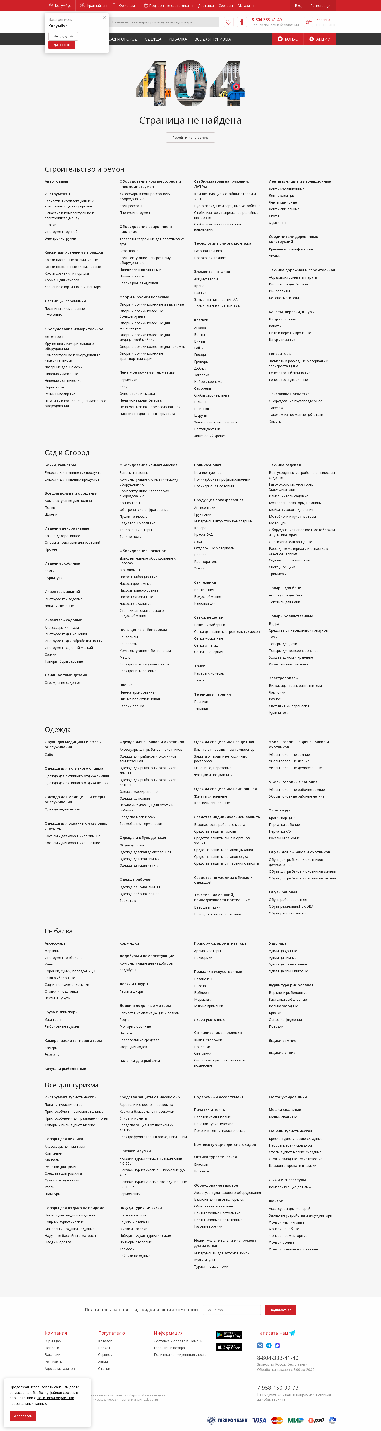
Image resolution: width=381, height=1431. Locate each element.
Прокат (104, 1347)
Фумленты (277, 222)
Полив (50, 507)
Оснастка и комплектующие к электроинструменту (69, 215)
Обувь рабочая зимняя (288, 913)
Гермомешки (130, 1193)
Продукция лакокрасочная (219, 499)
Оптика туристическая (215, 1156)
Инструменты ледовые (64, 599)
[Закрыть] (104, 17)
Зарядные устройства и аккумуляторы (300, 1215)
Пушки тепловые (133, 516)
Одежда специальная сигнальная (225, 788)
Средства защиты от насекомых (150, 1097)
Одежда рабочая (135, 879)
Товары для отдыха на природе (74, 1207)
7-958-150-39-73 (278, 1387)
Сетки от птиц (206, 645)
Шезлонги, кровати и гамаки (292, 1165)
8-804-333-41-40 (278, 1357)
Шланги (51, 514)
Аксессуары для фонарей (289, 1208)
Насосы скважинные (136, 597)
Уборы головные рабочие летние (297, 796)
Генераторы (280, 353)
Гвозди (200, 354)
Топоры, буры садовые (64, 661)
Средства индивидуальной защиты (227, 816)
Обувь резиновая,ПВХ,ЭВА (291, 906)
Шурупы (200, 415)
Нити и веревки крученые (290, 332)
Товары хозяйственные (291, 615)
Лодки (125, 1019)
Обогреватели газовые (213, 1206)
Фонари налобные (284, 1228)
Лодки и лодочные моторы (145, 1005)
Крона (199, 286)
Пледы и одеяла (58, 1242)
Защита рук (280, 810)
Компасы (201, 1171)
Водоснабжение (207, 596)
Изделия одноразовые (213, 768)
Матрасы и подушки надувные (70, 1228)
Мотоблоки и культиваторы (292, 516)
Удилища (277, 943)
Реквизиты (53, 1361)
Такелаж (276, 407)
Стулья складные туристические (295, 1158)
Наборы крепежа (208, 381)
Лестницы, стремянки (65, 300)
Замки (50, 571)
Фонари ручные (281, 1242)
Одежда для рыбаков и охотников (152, 741)
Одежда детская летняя (139, 865)
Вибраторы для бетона (288, 284)
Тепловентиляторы (136, 529)
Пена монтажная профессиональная (150, 407)
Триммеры (277, 573)
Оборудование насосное (143, 550)
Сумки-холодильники (62, 1180)
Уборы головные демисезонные (295, 768)
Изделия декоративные (67, 528)
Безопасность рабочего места (219, 824)
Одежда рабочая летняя (140, 893)
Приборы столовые (136, 1242)
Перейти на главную (190, 137)
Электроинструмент (61, 238)
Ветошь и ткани (207, 907)
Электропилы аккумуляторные (145, 664)
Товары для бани (285, 587)
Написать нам (272, 1333)
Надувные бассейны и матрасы (70, 1235)
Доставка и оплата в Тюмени (178, 1341)
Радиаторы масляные (137, 523)
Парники (201, 701)
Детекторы (54, 336)
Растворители (206, 561)
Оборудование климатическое (149, 464)
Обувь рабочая (283, 891)
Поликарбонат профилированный (222, 479)
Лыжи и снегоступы (287, 1179)
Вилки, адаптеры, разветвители (295, 685)
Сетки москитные (208, 638)
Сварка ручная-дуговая (139, 283)
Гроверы (201, 361)
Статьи (104, 1368)
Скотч (274, 216)
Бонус (288, 39)
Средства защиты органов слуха (221, 856)
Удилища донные (283, 950)
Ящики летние (282, 1052)
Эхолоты (52, 1054)
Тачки (199, 665)
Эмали (199, 568)
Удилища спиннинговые (288, 971)
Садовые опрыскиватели (289, 560)
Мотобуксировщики (288, 1097)
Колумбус (60, 5)
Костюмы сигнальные (212, 803)
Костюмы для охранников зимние (72, 836)
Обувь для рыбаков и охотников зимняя (302, 871)
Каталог (105, 1341)
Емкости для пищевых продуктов (72, 479)
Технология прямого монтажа (222, 243)
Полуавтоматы (132, 276)
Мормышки (203, 999)
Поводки (276, 1026)
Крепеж (201, 320)
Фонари (276, 1200)
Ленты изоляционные (286, 189)
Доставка (206, 5)
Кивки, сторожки (208, 1040)
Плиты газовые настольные (217, 1213)
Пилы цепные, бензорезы (143, 629)
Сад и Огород (123, 39)
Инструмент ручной (61, 231)
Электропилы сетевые (138, 670)
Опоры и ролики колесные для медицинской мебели (145, 337)
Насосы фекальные (135, 603)
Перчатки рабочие (284, 824)
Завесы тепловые (134, 472)
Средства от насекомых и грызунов (298, 630)
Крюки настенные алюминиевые (71, 260)
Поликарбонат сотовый (214, 486)
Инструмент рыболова (64, 957)
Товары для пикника (64, 1138)
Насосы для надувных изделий (70, 1215)
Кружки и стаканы (134, 1222)
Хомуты (275, 421)
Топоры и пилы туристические (70, 1125)
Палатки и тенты (210, 1109)
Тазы (273, 637)
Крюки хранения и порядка (67, 273)
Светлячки (203, 1053)
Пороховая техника (210, 257)
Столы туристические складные (295, 1152)
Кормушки (129, 943)
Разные (200, 292)
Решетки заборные (210, 624)
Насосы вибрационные (138, 576)
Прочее (51, 549)
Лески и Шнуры (134, 983)
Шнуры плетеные (283, 319)
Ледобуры (128, 969)
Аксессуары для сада (62, 627)
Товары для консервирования (294, 650)
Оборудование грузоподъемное (295, 401)
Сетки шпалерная (208, 651)
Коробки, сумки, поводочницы (70, 971)
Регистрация (321, 5)
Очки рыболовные (60, 977)
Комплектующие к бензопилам (145, 650)
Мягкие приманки (208, 1006)
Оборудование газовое (216, 1185)
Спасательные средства (139, 1040)
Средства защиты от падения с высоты (227, 863)
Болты (199, 334)
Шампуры (53, 1193)
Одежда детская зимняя (140, 858)
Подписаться (280, 1310)
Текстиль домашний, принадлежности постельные (222, 897)
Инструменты (57, 193)
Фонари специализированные (293, 1249)
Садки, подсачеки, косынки (67, 984)
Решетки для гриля (60, 1166)
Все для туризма (212, 39)
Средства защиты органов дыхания (223, 849)
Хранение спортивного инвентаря (73, 286)
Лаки (198, 541)
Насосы (126, 1033)
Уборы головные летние (289, 761)
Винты (199, 341)
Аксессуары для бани (286, 595)
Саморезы (202, 388)
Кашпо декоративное (62, 536)
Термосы (127, 1249)
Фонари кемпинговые (286, 1222)
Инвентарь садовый (63, 619)
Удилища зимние (283, 957)
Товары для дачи (283, 643)
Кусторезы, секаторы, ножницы (295, 502)
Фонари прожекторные (288, 1235)
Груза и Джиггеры (61, 1011)
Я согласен (23, 1416)
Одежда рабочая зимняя (140, 887)
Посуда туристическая (141, 1207)
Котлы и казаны (133, 1215)
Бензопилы (129, 637)
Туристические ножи (211, 1266)
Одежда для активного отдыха (74, 768)
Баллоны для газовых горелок (219, 1199)
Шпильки (201, 408)
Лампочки (277, 692)
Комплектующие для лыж (290, 1187)
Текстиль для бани (284, 602)
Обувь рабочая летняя (288, 899)
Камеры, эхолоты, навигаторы (73, 1040)
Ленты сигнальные (284, 209)
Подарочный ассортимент (219, 1097)
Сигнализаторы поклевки (218, 1032)
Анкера (200, 327)
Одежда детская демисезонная (145, 852)
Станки (50, 225)
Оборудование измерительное (74, 329)
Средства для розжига (63, 1173)
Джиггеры (53, 1019)
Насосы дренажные (136, 583)
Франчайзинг (94, 5)
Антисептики (204, 507)
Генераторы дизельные (288, 379)
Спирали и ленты (133, 1118)
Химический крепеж (210, 435)
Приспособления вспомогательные (74, 1111)
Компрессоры (131, 205)
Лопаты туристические (64, 1104)
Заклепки (201, 375)
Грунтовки (202, 514)
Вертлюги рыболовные (288, 992)
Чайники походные (135, 1255)
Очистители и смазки (137, 393)
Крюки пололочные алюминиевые (73, 266)
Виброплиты (279, 291)
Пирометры (54, 387)
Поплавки (202, 1046)
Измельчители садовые (288, 496)
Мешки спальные (285, 1109)
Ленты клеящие (282, 195)
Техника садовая (285, 464)
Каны (49, 964)
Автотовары (56, 181)
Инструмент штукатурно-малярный (223, 521)
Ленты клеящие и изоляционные (300, 181)
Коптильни (54, 1153)
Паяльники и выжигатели (140, 269)
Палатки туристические (213, 1123)
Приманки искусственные (218, 971)
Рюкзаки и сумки (135, 1150)
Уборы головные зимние (289, 754)
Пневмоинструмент (136, 212)
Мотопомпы (130, 570)
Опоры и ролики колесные (144, 296)
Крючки (275, 1012)
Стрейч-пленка (132, 706)
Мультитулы (204, 1259)
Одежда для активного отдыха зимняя (77, 776)
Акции (320, 39)
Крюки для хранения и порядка (74, 252)
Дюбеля (200, 368)
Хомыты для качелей (62, 280)
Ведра (274, 623)
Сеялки (50, 654)
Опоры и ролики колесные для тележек (152, 346)
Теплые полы (130, 536)
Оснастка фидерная (285, 1019)
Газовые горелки (208, 1226)
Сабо (49, 754)
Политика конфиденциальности (180, 1354)
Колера (200, 528)
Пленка (126, 684)
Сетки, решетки (209, 617)
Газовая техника (208, 251)
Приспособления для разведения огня (76, 1118)
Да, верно (61, 45)
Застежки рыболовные (288, 999)
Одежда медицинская (62, 809)
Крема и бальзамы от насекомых (147, 1111)
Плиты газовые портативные (218, 1219)
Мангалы (52, 1160)
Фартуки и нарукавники (213, 774)
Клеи (124, 386)
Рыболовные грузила (62, 1026)
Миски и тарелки (133, 1228)
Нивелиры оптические (63, 380)
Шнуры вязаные (282, 339)
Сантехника (205, 582)
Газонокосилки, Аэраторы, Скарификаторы (291, 487)
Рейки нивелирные (60, 394)
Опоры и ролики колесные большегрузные (141, 314)
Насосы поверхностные (139, 590)
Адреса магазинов (60, 1368)
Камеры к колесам (209, 673)
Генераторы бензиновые (289, 373)
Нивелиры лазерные (61, 373)
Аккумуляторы (206, 279)
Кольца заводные (283, 1006)
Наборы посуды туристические (145, 1235)
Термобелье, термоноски (141, 823)
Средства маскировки (138, 817)
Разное (275, 699)
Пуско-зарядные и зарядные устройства (227, 205)
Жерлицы (52, 950)
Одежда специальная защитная (224, 741)
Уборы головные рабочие (293, 781)
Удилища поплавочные (288, 964)
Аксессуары (55, 943)
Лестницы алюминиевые (65, 308)
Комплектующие (208, 472)
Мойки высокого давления (291, 509)
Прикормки (203, 957)
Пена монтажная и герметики (147, 372)
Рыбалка (178, 39)
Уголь (49, 1187)
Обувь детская (132, 845)
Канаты (275, 326)
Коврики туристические (64, 1222)
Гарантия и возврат (170, 1347)
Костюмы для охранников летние (72, 842)
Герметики (128, 380)
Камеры (51, 1047)
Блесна (200, 985)
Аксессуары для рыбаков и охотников (151, 749)
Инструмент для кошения (66, 634)
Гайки (199, 347)
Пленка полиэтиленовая (140, 699)
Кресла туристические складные (295, 1138)
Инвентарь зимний (62, 591)
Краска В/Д (203, 534)
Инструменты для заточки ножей (222, 1253)
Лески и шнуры (132, 991)
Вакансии (52, 1354)
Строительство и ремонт (86, 168)
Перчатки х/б (280, 831)
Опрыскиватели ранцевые (290, 541)
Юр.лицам (123, 5)
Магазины (246, 5)
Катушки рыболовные (65, 1068)
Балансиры (203, 979)
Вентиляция (204, 589)
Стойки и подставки (61, 991)
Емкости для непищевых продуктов (74, 472)
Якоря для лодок (133, 1046)
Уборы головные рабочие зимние (297, 789)
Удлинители (279, 712)
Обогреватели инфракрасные (144, 509)
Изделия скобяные (62, 563)
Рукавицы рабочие (284, 838)
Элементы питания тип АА (216, 299)
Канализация (205, 603)
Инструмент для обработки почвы (73, 640)
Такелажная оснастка (289, 393)
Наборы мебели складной (290, 1145)
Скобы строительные (212, 395)
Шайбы (200, 402)
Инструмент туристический (71, 1097)
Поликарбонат (207, 464)
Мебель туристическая (290, 1131)
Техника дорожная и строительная (302, 269)
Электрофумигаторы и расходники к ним (153, 1136)
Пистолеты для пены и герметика (147, 413)
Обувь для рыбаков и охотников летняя (302, 878)
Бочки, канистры (60, 464)
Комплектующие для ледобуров (146, 963)
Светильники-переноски (289, 706)
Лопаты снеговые (59, 605)
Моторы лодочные (135, 1026)
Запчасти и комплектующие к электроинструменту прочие (69, 203)
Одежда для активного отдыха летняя (77, 782)
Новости (52, 1347)
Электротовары (284, 677)
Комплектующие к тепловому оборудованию (144, 493)
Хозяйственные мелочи (288, 664)
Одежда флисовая (135, 798)
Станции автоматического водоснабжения (142, 613)
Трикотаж (128, 900)
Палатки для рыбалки (140, 1060)
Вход (299, 5)
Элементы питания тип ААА (217, 306)
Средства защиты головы (215, 831)
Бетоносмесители (284, 297)
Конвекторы (130, 502)
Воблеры (201, 992)
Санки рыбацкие (209, 1019)
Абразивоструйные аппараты (293, 277)
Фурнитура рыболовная (291, 985)
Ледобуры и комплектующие (147, 955)
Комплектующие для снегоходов (225, 1144)
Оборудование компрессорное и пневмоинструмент (150, 184)
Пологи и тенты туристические (220, 1130)
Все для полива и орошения (71, 493)
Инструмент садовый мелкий (69, 647)
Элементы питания (212, 271)
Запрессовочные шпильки (215, 422)
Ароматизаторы (207, 950)
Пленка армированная (138, 692)
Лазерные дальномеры (63, 367)
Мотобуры (278, 523)
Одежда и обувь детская (143, 837)
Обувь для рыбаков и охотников (299, 851)
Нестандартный (207, 429)
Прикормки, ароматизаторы (220, 943)
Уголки (274, 256)
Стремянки (54, 315)
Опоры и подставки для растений (72, 542)
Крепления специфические (291, 249)
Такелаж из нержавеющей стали (296, 414)
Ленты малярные (283, 202)
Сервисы (226, 5)
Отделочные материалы (214, 548)
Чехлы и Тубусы (58, 998)
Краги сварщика (282, 817)
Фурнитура (53, 577)
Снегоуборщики (282, 567)
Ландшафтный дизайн (66, 674)
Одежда (153, 39)
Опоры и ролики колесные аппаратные (152, 304)
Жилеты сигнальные (210, 796)
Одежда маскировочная (139, 791)
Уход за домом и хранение (291, 657)
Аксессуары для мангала (65, 1146)
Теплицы (201, 708)
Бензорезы (129, 643)
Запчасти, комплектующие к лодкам (150, 1013)
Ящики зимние (282, 1040)
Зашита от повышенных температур (224, 749)
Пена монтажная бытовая (141, 400)
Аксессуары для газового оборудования (227, 1192)
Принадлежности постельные (218, 914)
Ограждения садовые (62, 682)
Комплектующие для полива (68, 500)
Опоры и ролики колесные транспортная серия (141, 356)
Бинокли (201, 1164)
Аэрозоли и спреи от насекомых (146, 1104)
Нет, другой (63, 36)
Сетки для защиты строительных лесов (227, 631)
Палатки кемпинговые (212, 1117)
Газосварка (129, 251)
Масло (125, 657)
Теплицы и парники (212, 694)
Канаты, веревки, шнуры (292, 311)
